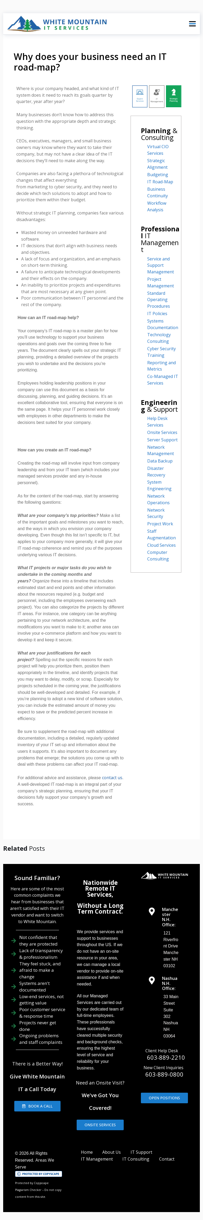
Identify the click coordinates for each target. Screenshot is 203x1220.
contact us (112, 777)
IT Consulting (135, 1159)
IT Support (141, 1152)
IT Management (97, 1159)
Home (87, 1152)
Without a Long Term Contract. (100, 908)
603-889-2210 (166, 1057)
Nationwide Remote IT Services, (100, 888)
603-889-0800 (164, 1074)
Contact (166, 1159)
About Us (111, 1152)
